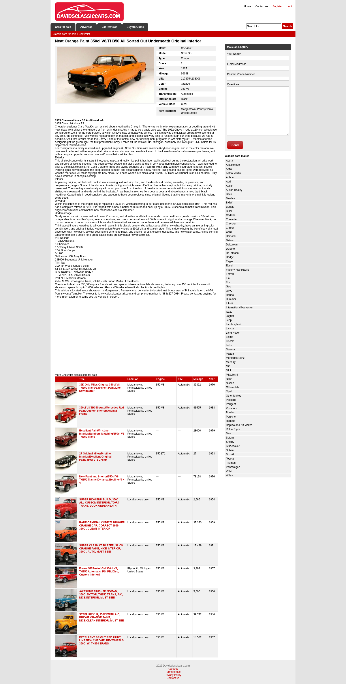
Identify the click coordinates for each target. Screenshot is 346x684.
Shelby (230, 441)
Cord (229, 232)
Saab (229, 433)
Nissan (230, 383)
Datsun (230, 240)
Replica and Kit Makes (239, 425)
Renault (230, 420)
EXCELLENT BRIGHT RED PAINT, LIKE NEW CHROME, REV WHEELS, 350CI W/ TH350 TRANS (101, 640)
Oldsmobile (232, 387)
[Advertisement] (136, 336)
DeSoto (230, 248)
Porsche (231, 416)
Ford (228, 282)
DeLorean (232, 244)
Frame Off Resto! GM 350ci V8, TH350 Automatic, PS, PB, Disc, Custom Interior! (99, 571)
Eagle (229, 261)
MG (228, 366)
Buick (229, 211)
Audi (228, 181)
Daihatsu (231, 236)
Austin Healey (234, 190)
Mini (228, 370)
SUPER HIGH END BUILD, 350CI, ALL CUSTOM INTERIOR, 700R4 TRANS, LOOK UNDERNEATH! (99, 502)
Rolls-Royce (233, 429)
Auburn (230, 177)
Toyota (230, 458)
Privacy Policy (173, 674)
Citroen (230, 227)
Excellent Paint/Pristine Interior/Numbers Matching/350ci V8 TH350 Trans (101, 433)
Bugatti (230, 206)
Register (277, 6)
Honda (230, 294)
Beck (229, 194)
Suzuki (230, 454)
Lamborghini (233, 324)
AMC (229, 169)
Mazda (230, 353)
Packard (231, 399)
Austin (229, 185)
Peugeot (231, 404)
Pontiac (230, 412)
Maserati (231, 349)
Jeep (229, 320)
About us (173, 668)
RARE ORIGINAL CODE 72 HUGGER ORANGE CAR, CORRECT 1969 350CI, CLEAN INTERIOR (102, 525)
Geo (228, 286)
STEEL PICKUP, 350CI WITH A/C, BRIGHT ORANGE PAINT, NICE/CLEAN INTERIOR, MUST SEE (101, 617)
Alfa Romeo (233, 164)
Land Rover (233, 332)
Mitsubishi (232, 374)
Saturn (230, 437)
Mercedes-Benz (235, 357)
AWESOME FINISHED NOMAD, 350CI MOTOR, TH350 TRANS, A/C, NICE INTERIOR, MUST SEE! (101, 594)
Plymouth (231, 408)
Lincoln (230, 341)
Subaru (230, 450)
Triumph (231, 462)
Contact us (262, 6)
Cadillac (230, 215)
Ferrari (230, 274)
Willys (229, 475)
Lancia (230, 328)
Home (247, 6)
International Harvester (239, 307)
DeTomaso (232, 253)
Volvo (229, 471)
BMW (229, 202)
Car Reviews (109, 26)
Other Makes (233, 395)
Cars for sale (63, 26)
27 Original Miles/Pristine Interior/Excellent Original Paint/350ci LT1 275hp (95, 456)
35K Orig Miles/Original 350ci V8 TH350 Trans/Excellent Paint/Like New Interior (99, 387)
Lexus (229, 336)
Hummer (231, 299)
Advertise (86, 26)
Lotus (229, 345)
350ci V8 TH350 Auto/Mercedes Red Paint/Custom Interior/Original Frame (101, 410)
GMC (229, 290)
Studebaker (232, 446)
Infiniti (229, 303)
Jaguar (230, 315)
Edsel (229, 265)
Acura (229, 160)
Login (290, 6)
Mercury (230, 362)
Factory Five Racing (238, 269)
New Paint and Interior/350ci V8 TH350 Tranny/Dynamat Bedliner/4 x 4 (101, 479)
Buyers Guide (135, 26)
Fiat (228, 278)
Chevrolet (231, 219)
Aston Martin (233, 173)
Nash (229, 378)
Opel (228, 391)
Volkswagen (233, 467)
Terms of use (173, 671)
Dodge (230, 257)
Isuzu (229, 311)
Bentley (230, 198)
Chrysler (231, 223)
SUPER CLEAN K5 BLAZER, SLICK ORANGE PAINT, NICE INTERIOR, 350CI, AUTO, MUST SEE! (101, 548)
